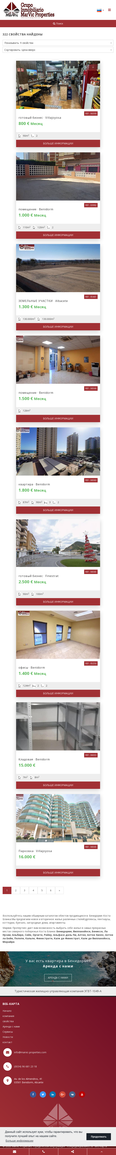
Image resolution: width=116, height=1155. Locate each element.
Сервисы (8, 1031)
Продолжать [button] (99, 1136)
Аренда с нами (11, 1026)
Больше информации (58, 143)
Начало (7, 1010)
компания (8, 1016)
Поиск (58, 23)
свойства (8, 1021)
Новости (8, 1037)
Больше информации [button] (19, 1140)
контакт (7, 1042)
